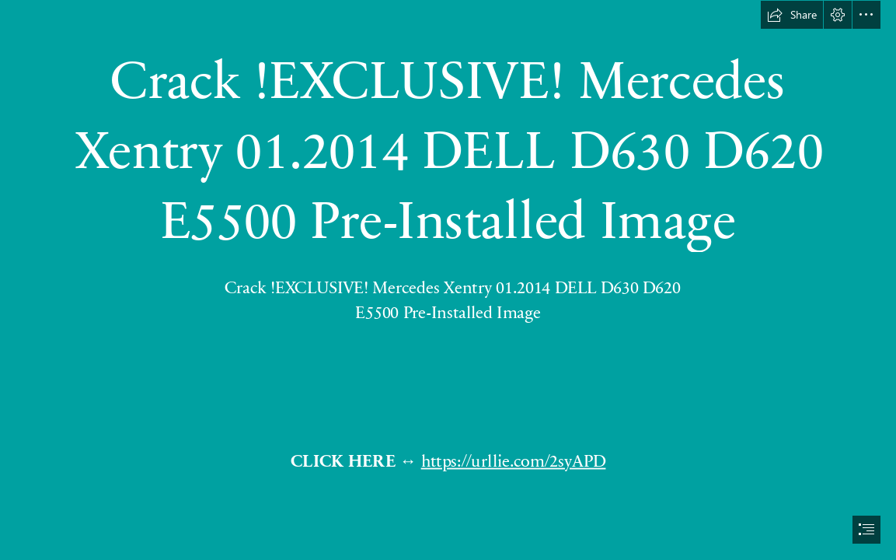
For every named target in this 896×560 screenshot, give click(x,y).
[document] (448, 280)
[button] (792, 15)
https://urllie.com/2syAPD (512, 460)
